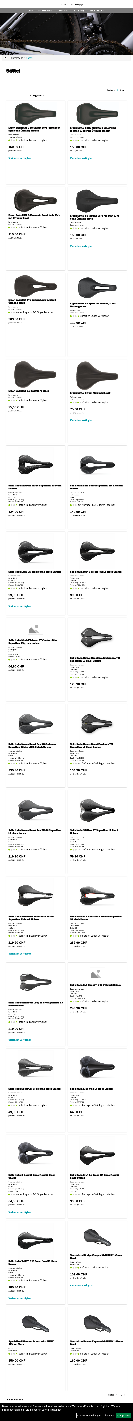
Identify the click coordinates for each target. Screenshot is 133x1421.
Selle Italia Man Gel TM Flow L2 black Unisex (95, 572)
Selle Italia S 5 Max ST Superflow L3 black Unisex (94, 831)
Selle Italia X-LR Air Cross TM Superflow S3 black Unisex (94, 1176)
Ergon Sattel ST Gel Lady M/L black (28, 391)
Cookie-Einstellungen (89, 1415)
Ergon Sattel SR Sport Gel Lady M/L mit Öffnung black (93, 305)
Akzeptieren (123, 1415)
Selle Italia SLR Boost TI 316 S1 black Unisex (95, 985)
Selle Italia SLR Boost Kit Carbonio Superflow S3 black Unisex (96, 917)
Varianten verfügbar (19, 158)
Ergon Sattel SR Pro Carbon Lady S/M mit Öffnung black (32, 301)
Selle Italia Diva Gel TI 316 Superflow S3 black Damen (34, 487)
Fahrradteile (63, 10)
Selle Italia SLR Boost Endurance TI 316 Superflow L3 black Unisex (31, 917)
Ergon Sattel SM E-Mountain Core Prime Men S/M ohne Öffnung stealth (34, 129)
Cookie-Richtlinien (51, 1410)
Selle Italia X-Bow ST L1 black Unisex (91, 1089)
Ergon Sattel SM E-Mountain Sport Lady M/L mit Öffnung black (34, 216)
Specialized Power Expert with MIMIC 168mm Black (96, 1342)
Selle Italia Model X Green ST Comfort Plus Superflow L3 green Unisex (32, 641)
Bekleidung (79, 10)
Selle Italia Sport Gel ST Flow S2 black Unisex (34, 1089)
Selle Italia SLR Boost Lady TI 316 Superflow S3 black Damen (35, 1004)
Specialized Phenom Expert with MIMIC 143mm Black (31, 1342)
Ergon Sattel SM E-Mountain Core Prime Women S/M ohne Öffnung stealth (93, 129)
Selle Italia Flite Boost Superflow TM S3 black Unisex (96, 487)
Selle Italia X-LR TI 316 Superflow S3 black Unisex (32, 1262)
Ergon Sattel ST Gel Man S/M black (90, 393)
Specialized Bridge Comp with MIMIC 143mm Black (96, 1256)
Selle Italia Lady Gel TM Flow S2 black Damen (34, 572)
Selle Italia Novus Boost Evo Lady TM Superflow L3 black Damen (91, 745)
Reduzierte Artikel (97, 10)
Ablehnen (109, 1415)
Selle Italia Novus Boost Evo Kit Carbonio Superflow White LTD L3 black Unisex (32, 745)
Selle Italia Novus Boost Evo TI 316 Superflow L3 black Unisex (34, 831)
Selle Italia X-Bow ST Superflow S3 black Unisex (31, 1176)
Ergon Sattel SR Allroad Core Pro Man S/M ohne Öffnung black (94, 217)
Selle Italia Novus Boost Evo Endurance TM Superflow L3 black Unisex (95, 659)
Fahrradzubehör (45, 10)
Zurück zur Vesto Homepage (72, 4)
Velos (30, 10)
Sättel (29, 58)
